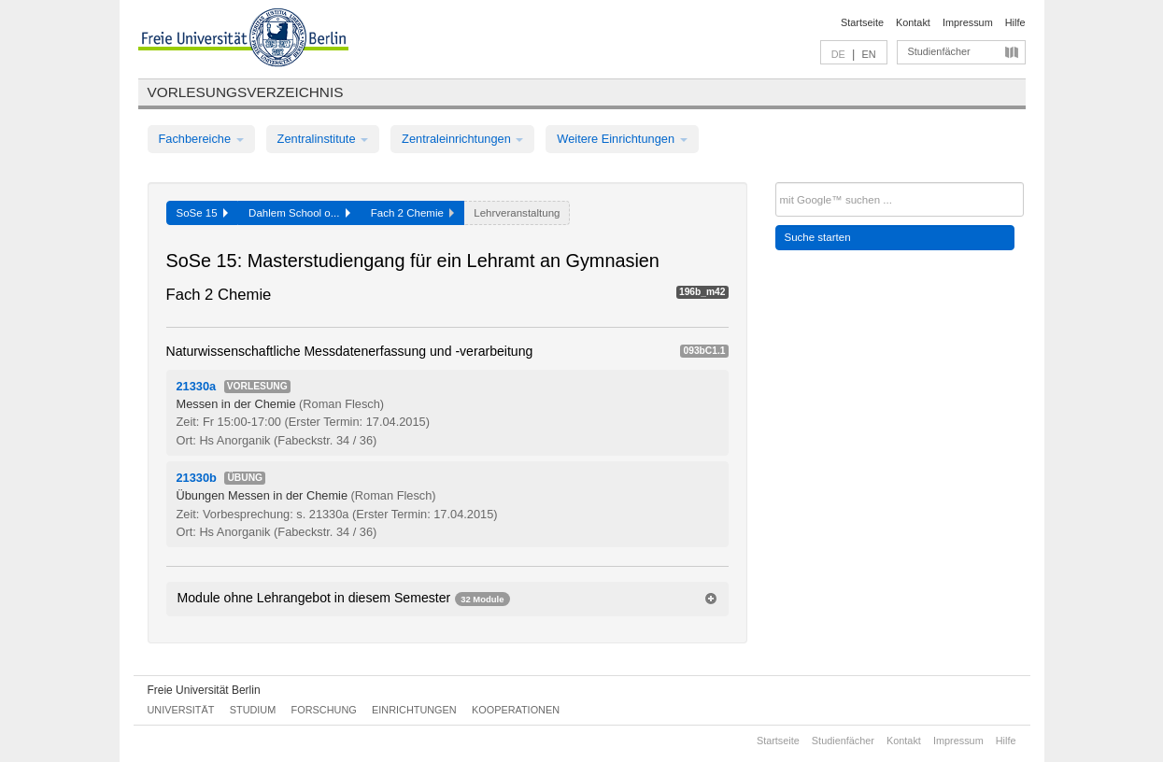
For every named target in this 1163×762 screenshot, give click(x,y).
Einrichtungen (414, 709)
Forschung (324, 709)
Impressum (968, 22)
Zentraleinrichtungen (462, 139)
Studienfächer (939, 51)
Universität (181, 709)
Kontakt (913, 22)
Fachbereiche (201, 139)
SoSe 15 (203, 213)
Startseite (862, 22)
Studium (253, 709)
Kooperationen (516, 709)
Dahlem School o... (299, 213)
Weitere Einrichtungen (622, 139)
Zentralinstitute (323, 139)
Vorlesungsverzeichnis (246, 92)
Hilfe (1015, 22)
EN (868, 54)
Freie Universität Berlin (204, 690)
